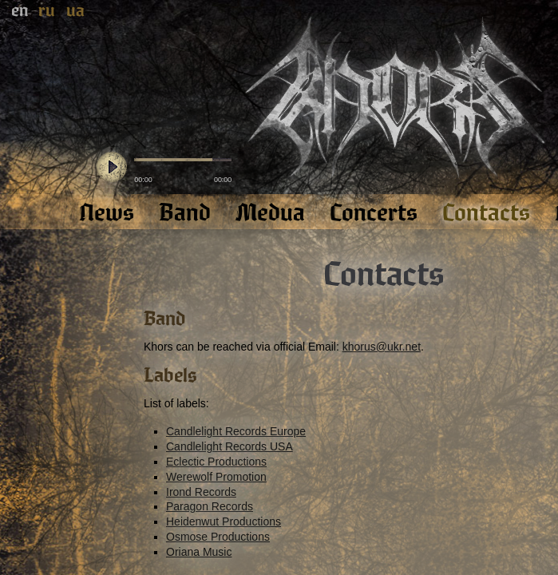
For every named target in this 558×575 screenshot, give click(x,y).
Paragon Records (209, 506)
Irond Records (201, 492)
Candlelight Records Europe (236, 431)
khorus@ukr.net (381, 346)
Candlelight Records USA (229, 446)
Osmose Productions (218, 536)
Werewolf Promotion (216, 476)
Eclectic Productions (216, 461)
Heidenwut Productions (223, 521)
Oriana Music (199, 551)
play (112, 168)
